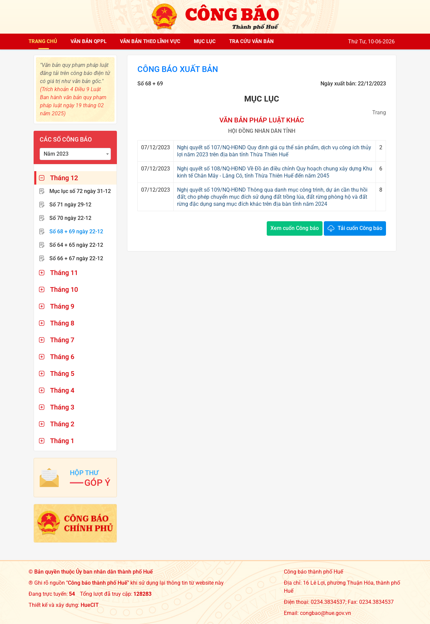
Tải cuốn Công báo (360, 228)
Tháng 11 (64, 273)
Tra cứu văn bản (251, 41)
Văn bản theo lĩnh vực (150, 41)
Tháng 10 (64, 289)
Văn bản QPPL (88, 41)
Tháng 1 (62, 441)
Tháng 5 (62, 373)
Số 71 (70, 204)
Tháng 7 (62, 340)
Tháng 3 (62, 407)
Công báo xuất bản (177, 69)
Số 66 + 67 (76, 258)
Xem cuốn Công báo (294, 228)
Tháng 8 (62, 323)
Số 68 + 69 (76, 231)
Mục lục (205, 41)
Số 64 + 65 (76, 245)
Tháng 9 (62, 306)
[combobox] (75, 154)
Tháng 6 (62, 357)
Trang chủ (43, 41)
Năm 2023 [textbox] (56, 154)
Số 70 (70, 218)
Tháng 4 (62, 390)
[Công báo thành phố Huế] (215, 16)
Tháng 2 (62, 424)
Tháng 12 (64, 178)
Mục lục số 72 (80, 191)
